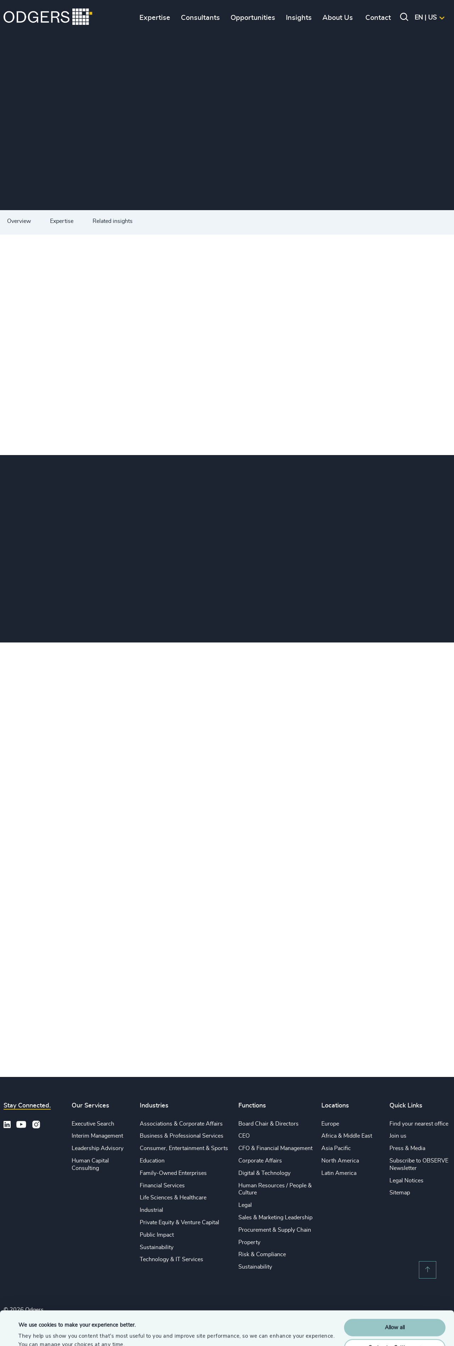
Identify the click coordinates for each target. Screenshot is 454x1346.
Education (152, 1161)
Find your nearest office (418, 1124)
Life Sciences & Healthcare (173, 1197)
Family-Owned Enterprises (173, 1173)
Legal (245, 1205)
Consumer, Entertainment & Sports (184, 1148)
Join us (397, 1136)
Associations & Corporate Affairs (181, 1124)
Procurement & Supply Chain (274, 1230)
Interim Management (97, 1136)
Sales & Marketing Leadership (275, 1217)
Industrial (151, 1210)
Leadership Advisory (97, 1148)
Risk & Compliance (262, 1254)
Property (249, 1242)
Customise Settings (395, 1315)
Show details (33, 1332)
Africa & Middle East (346, 1136)
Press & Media (407, 1148)
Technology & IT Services (171, 1259)
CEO (244, 1136)
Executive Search (93, 1124)
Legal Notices (406, 1180)
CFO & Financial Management (275, 1148)
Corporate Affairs (260, 1161)
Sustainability (156, 1247)
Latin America (338, 1173)
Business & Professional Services (181, 1136)
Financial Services (162, 1185)
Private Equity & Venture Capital (179, 1222)
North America (340, 1161)
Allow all (395, 1295)
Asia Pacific (336, 1148)
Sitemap (399, 1192)
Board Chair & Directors (268, 1124)
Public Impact (157, 1235)
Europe (330, 1124)
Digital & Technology (264, 1173)
